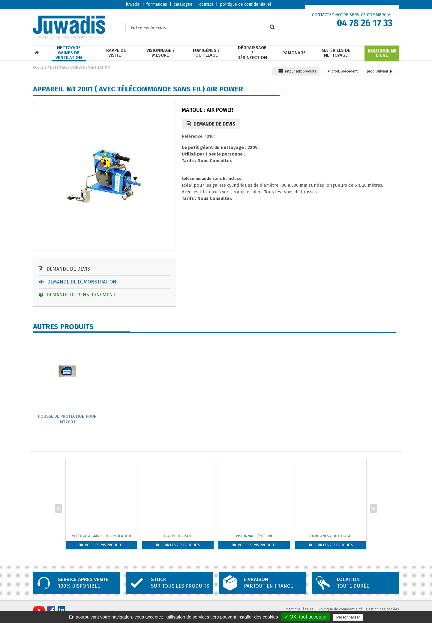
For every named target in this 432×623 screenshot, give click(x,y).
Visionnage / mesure (160, 53)
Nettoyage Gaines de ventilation (69, 52)
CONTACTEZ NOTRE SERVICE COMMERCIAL (352, 14)
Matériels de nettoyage (336, 53)
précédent (343, 71)
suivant (379, 71)
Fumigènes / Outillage (206, 53)
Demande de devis (64, 269)
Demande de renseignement (77, 295)
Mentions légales (300, 610)
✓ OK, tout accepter (305, 616)
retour (297, 71)
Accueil (39, 67)
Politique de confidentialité (341, 610)
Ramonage (294, 52)
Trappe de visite (115, 53)
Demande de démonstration (77, 282)
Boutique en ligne (382, 53)
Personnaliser (348, 617)
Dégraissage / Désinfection (252, 52)
